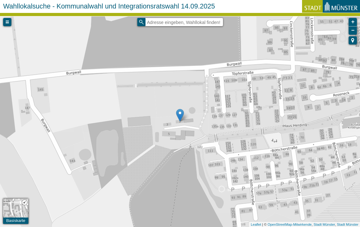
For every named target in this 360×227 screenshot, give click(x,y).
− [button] (353, 30)
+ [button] (353, 22)
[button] (353, 40)
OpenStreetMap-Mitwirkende (289, 224)
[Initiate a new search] (141, 22)
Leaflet (256, 224)
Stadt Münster (324, 224)
